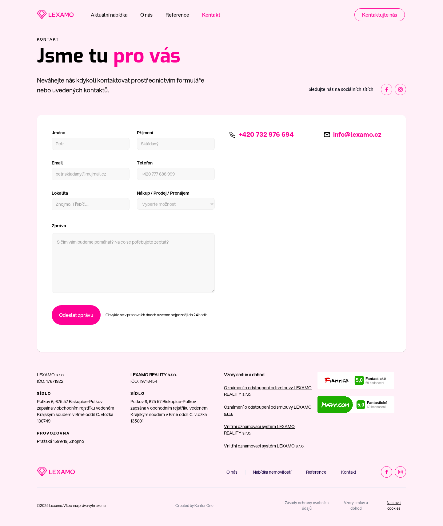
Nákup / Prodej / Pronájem (163, 193)
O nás (146, 14)
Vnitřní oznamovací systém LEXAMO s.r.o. (264, 446)
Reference (177, 14)
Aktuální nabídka (109, 14)
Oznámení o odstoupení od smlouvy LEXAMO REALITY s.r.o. (268, 391)
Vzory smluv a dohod (356, 505)
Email (57, 163)
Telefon (145, 163)
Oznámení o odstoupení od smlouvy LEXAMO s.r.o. (268, 410)
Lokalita (60, 193)
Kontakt (211, 14)
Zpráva (59, 226)
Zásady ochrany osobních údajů (307, 505)
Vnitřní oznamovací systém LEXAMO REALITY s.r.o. (259, 429)
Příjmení (145, 133)
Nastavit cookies (394, 505)
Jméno (58, 133)
